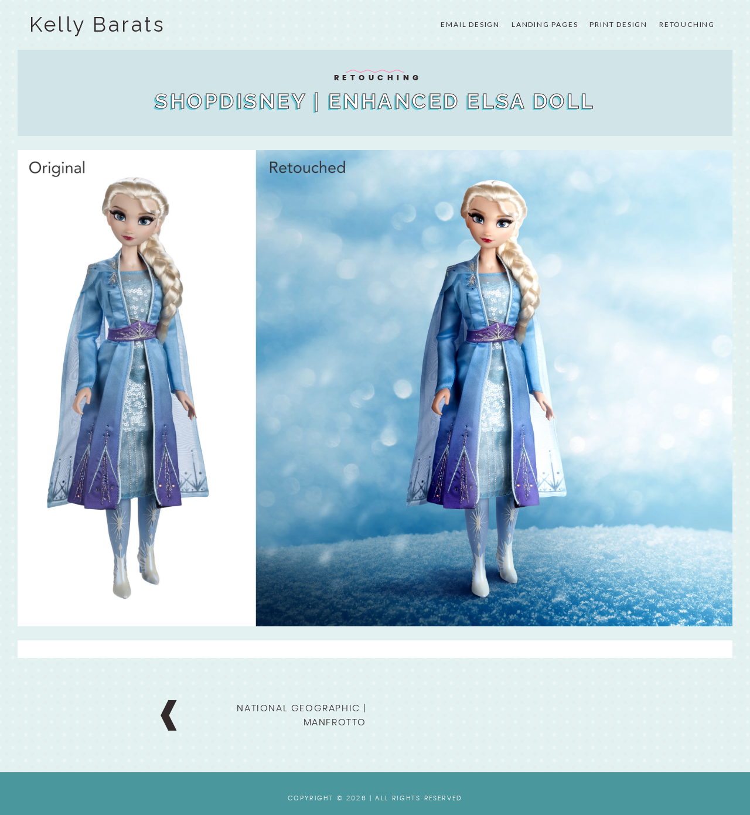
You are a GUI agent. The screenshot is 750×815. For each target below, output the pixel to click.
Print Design (618, 24)
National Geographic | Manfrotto (301, 715)
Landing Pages (545, 24)
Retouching (687, 24)
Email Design (470, 24)
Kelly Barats (97, 24)
